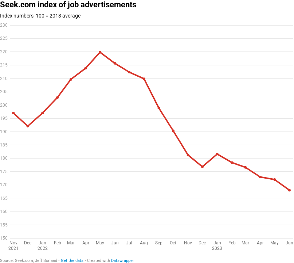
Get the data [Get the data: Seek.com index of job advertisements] (72, 260)
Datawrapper (122, 260)
